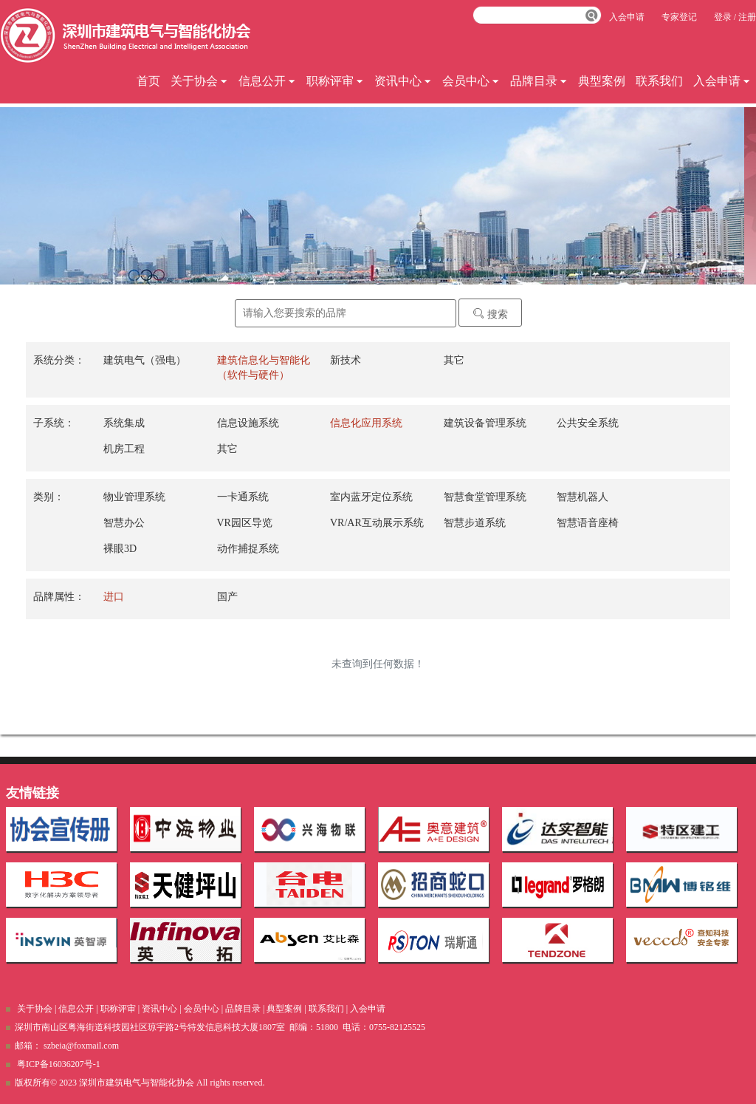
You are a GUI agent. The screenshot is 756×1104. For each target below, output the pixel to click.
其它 (454, 360)
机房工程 (124, 448)
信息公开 (267, 81)
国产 (227, 596)
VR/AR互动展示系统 (377, 522)
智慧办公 (124, 522)
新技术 (345, 360)
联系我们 (659, 81)
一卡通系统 (243, 496)
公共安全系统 (588, 423)
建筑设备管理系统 (485, 423)
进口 (113, 596)
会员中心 (471, 81)
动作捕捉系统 (248, 548)
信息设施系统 (248, 423)
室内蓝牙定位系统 (371, 496)
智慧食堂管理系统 (485, 496)
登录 (723, 17)
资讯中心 (403, 81)
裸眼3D (120, 548)
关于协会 (199, 81)
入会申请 (722, 81)
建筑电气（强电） (144, 360)
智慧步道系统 (475, 522)
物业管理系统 (134, 496)
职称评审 (335, 81)
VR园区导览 (244, 522)
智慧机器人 (582, 496)
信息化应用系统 (366, 423)
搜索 (490, 313)
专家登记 (679, 17)
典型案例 (601, 81)
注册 (747, 17)
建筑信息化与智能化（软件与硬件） (263, 368)
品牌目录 (539, 81)
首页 (148, 81)
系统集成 (124, 423)
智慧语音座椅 (588, 522)
